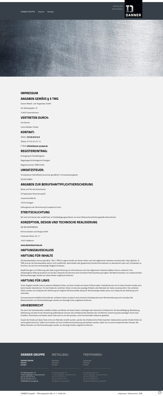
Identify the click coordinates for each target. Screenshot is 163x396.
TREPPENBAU (117, 9)
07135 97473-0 (33, 137)
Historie (41, 11)
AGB (140, 393)
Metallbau (60, 354)
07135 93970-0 (91, 377)
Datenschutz (133, 393)
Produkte (55, 362)
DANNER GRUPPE (28, 11)
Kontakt (50, 11)
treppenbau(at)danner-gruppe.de (94, 381)
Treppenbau (92, 354)
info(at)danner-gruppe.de (37, 146)
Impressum (122, 393)
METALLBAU (118, 6)
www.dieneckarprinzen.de (31, 245)
